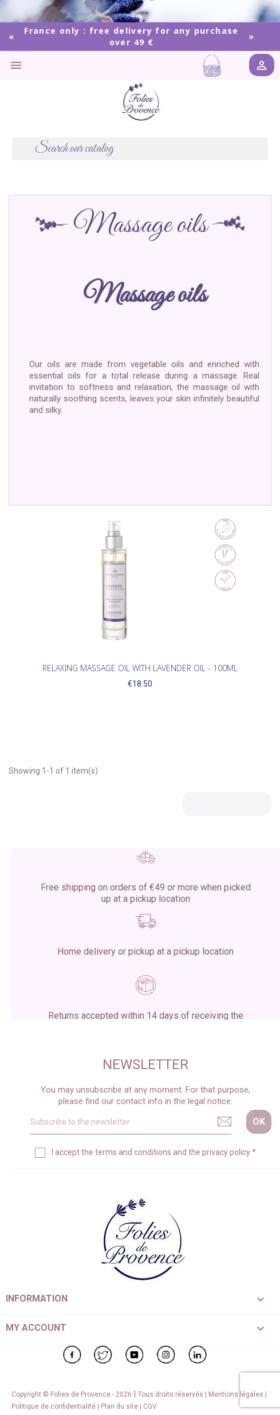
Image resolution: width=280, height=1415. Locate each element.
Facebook (72, 1355)
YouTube (134, 1355)
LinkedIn (197, 1355)
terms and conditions (133, 1152)
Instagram (166, 1355)
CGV (150, 1406)
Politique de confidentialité (54, 1406)
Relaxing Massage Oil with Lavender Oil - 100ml (140, 668)
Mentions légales (236, 1394)
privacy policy (226, 1152)
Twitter (103, 1355)
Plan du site (120, 1406)
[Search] (140, 148)
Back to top (226, 804)
